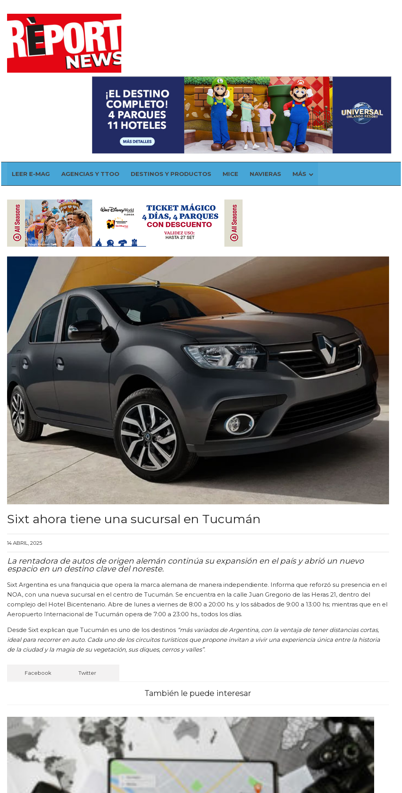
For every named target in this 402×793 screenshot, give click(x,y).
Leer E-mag (48, 94)
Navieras (281, 94)
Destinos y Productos (187, 94)
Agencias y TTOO (107, 94)
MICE (246, 94)
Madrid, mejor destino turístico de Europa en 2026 (236, 680)
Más (315, 94)
